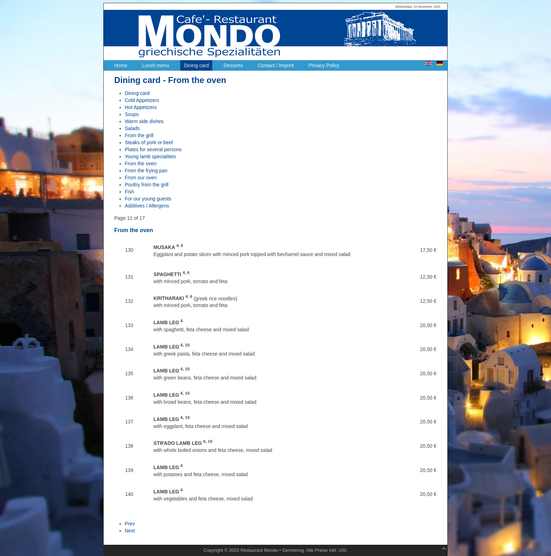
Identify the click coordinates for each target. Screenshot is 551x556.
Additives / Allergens (147, 206)
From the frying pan (146, 170)
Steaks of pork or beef (149, 142)
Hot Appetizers (141, 107)
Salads (132, 128)
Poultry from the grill (146, 184)
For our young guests (148, 199)
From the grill (139, 135)
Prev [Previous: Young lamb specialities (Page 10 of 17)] (130, 523)
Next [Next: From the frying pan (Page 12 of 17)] (130, 530)
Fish (129, 191)
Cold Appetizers (142, 100)
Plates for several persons (153, 149)
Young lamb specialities (150, 156)
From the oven (140, 163)
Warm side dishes (144, 121)
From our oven (141, 177)
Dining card (137, 93)
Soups (132, 114)
